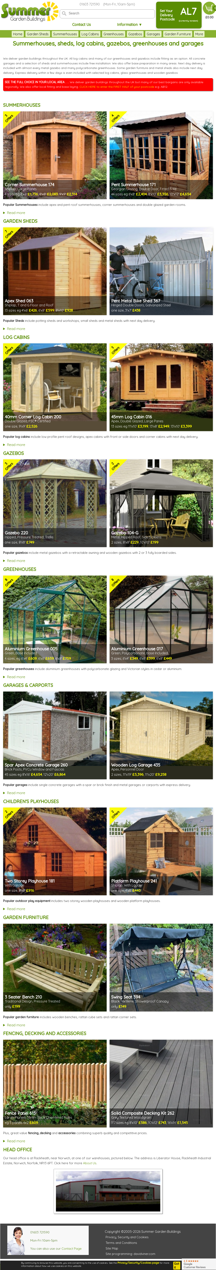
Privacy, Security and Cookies (127, 1237)
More (199, 34)
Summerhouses (65, 34)
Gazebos (135, 34)
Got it (176, 1265)
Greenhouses (114, 34)
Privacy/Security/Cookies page (138, 1262)
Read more (16, 212)
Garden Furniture (178, 34)
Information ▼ (129, 24)
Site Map (112, 1248)
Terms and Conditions (121, 1243)
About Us (89, 1163)
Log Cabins (90, 34)
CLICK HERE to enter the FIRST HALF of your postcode (117, 87)
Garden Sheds (38, 34)
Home (17, 34)
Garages (153, 34)
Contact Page (72, 1249)
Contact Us (81, 24)
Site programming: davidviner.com (130, 1254)
